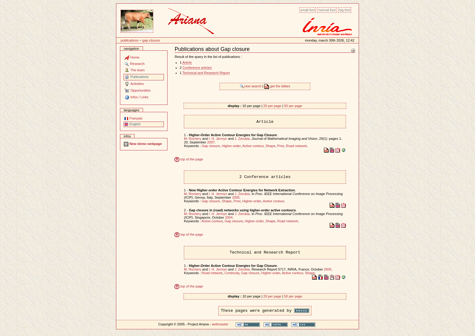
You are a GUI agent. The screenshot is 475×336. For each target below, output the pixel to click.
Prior (280, 146)
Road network (296, 146)
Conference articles (197, 67)
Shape (270, 146)
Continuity (231, 273)
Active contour (253, 146)
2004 (229, 217)
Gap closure (151, 40)
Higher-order (231, 146)
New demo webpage (143, 144)
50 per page (293, 106)
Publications (129, 40)
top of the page (188, 159)
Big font (344, 10)
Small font (308, 10)
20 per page (272, 106)
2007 (211, 142)
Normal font (327, 10)
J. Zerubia (242, 138)
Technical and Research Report (206, 73)
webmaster (220, 324)
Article (187, 62)
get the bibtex (277, 86)
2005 (236, 197)
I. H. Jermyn (218, 138)
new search (251, 86)
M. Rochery (192, 138)
